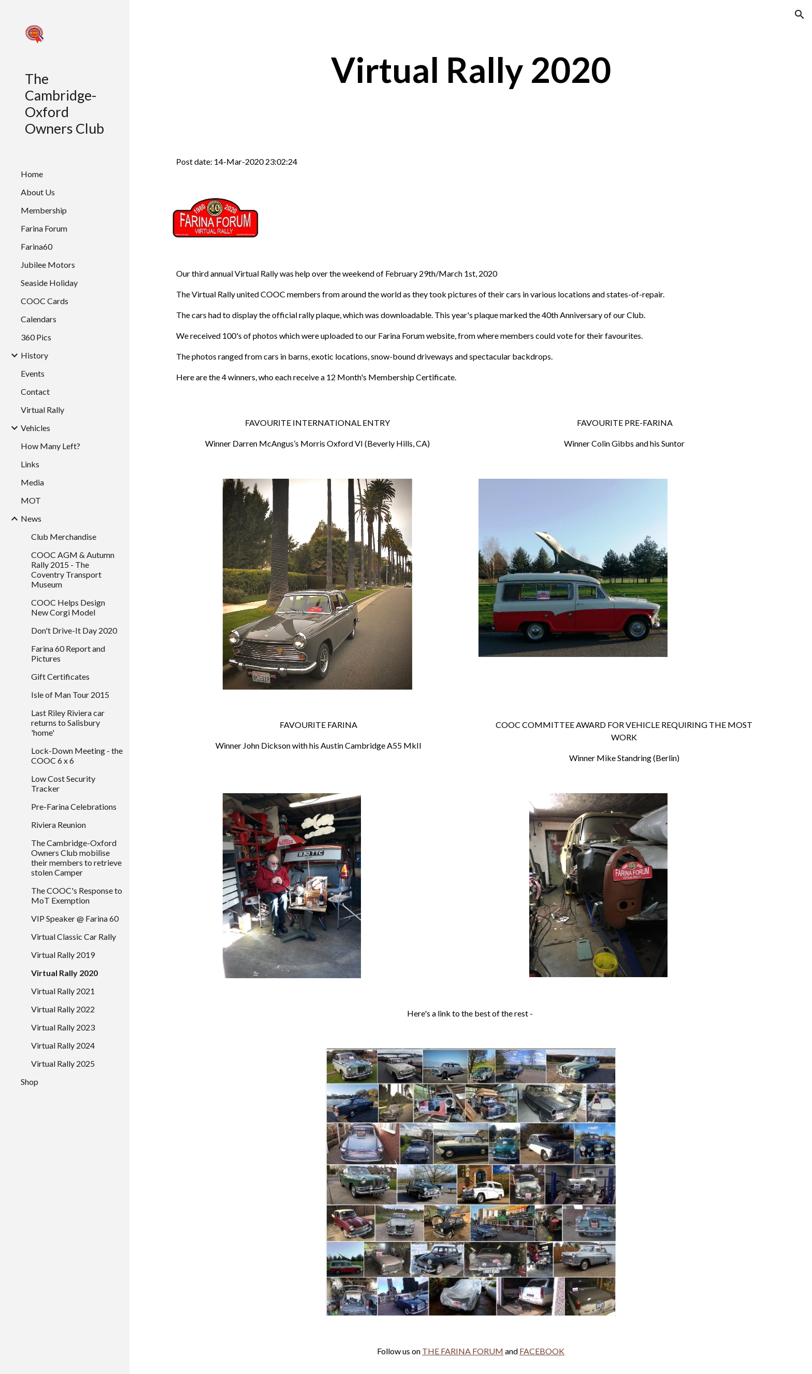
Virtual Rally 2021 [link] (63, 991)
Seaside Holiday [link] (49, 283)
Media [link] (32, 482)
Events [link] (33, 373)
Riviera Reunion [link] (58, 824)
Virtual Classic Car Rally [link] (73, 936)
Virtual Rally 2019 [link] (63, 955)
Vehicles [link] (35, 428)
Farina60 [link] (36, 246)
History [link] (34, 355)
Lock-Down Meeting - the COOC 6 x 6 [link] (77, 755)
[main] (471, 69)
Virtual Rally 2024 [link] (63, 1045)
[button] (799, 14)
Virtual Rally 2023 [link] (63, 1027)
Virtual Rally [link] (42, 409)
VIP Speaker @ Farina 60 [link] (75, 918)
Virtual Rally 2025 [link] (63, 1063)
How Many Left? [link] (50, 446)
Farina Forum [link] (44, 228)
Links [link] (30, 464)
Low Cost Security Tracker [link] (63, 783)
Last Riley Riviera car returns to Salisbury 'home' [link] (68, 722)
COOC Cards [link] (44, 301)
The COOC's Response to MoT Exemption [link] (76, 895)
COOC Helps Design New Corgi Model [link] (68, 607)
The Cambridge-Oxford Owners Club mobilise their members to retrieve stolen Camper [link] (76, 857)
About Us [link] (38, 192)
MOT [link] (31, 500)
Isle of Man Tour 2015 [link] (70, 694)
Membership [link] (44, 210)
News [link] (31, 518)
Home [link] (32, 174)
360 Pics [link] (36, 337)
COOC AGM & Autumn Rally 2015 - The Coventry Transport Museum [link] (72, 569)
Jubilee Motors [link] (48, 264)
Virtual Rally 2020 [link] (64, 973)
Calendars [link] (38, 319)
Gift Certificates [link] (60, 676)
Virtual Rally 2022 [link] (63, 1009)
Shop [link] (29, 1081)
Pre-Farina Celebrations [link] (74, 806)
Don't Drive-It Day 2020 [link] (74, 630)
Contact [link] (35, 391)
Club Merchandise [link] (63, 536)
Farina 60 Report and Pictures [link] (68, 653)
